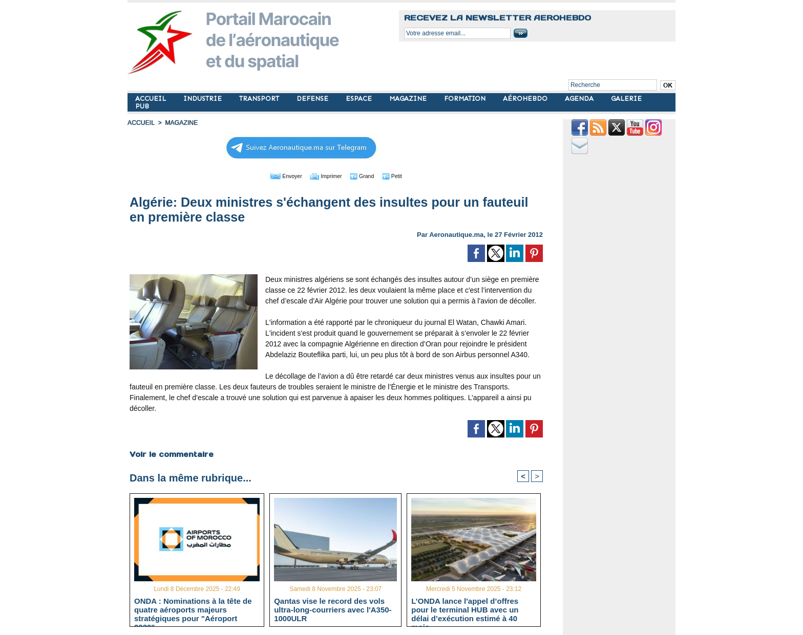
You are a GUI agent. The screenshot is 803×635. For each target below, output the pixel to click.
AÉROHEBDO (526, 98)
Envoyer (278, 175)
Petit (402, 175)
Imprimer (324, 175)
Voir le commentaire (171, 453)
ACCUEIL (151, 98)
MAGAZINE (409, 98)
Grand (367, 175)
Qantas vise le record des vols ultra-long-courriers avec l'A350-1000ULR (332, 609)
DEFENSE (313, 98)
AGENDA (580, 98)
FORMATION (466, 98)
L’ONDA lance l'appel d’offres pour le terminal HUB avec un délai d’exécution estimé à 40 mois (464, 609)
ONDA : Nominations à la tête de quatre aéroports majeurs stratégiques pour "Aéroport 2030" (192, 609)
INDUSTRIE (203, 98)
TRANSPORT (260, 98)
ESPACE (360, 98)
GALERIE (626, 98)
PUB (142, 106)
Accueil (141, 122)
